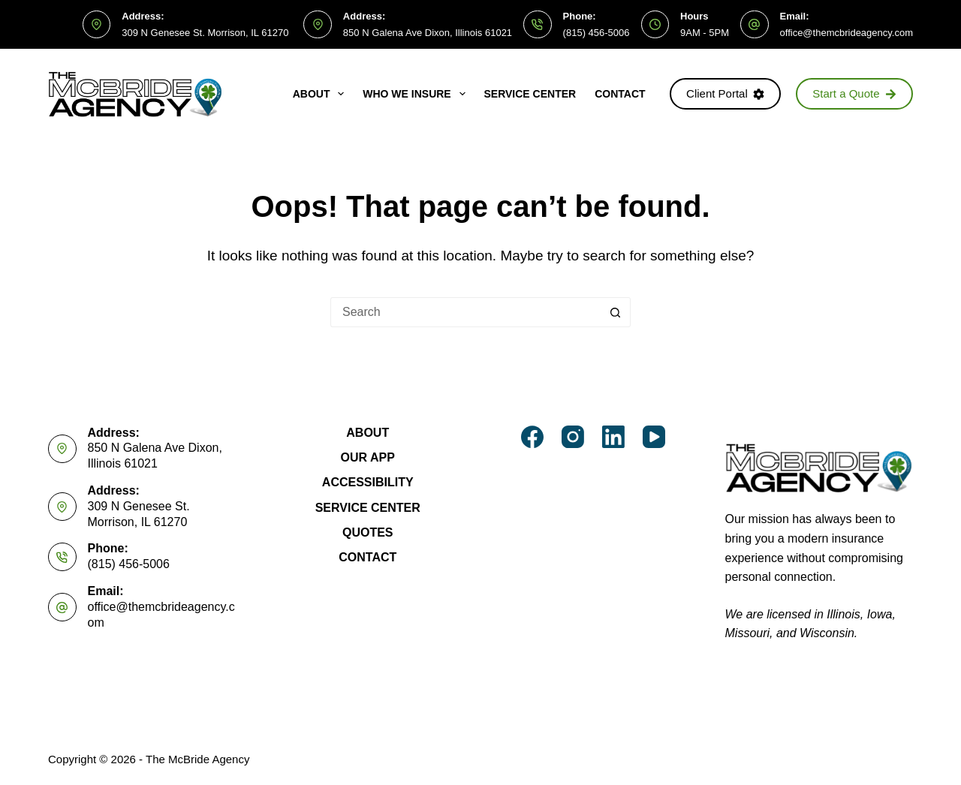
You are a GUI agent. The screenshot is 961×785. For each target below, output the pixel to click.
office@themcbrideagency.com (846, 32)
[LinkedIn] (613, 437)
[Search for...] (465, 312)
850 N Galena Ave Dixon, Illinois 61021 (427, 32)
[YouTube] (654, 437)
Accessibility (368, 482)
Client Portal (725, 93)
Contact (620, 94)
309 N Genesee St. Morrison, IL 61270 (205, 32)
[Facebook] (532, 437)
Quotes (367, 532)
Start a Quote (854, 93)
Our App (368, 457)
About (322, 94)
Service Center (530, 94)
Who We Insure (417, 94)
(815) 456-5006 (596, 32)
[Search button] (616, 312)
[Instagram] (573, 437)
